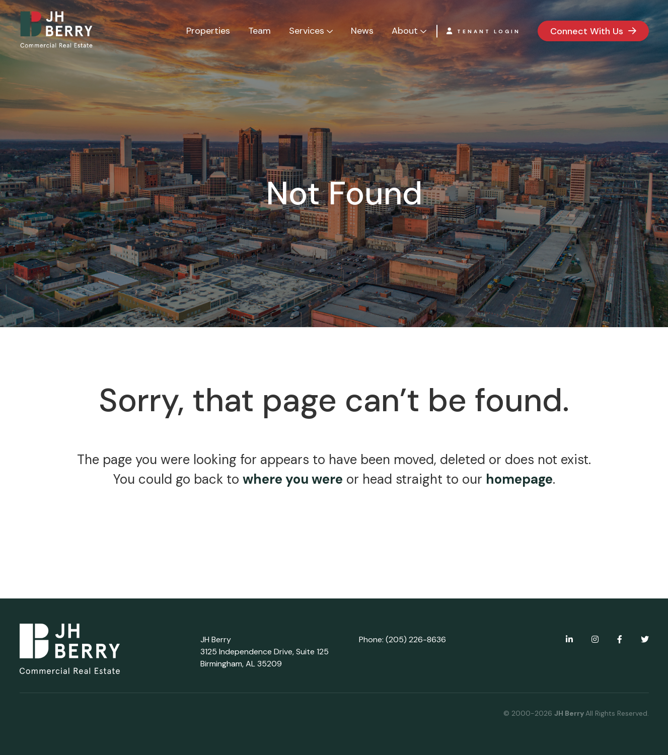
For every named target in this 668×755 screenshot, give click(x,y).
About (405, 31)
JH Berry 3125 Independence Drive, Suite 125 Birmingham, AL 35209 (264, 651)
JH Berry (569, 713)
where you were (293, 479)
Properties (208, 31)
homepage (519, 479)
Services (306, 31)
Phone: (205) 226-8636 (402, 639)
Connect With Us (586, 31)
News (362, 31)
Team (259, 31)
